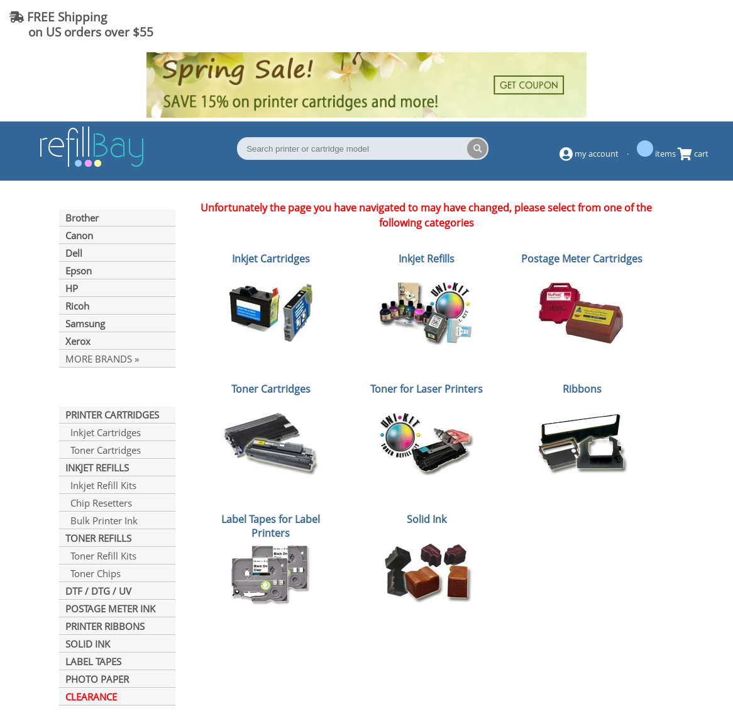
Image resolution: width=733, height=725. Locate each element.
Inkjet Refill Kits (100, 485)
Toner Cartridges (103, 450)
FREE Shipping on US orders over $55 (81, 24)
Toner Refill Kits (100, 555)
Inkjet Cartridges (103, 432)
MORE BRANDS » (102, 358)
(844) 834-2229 (673, 24)
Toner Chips (93, 573)
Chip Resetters (98, 503)
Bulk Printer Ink (101, 520)
